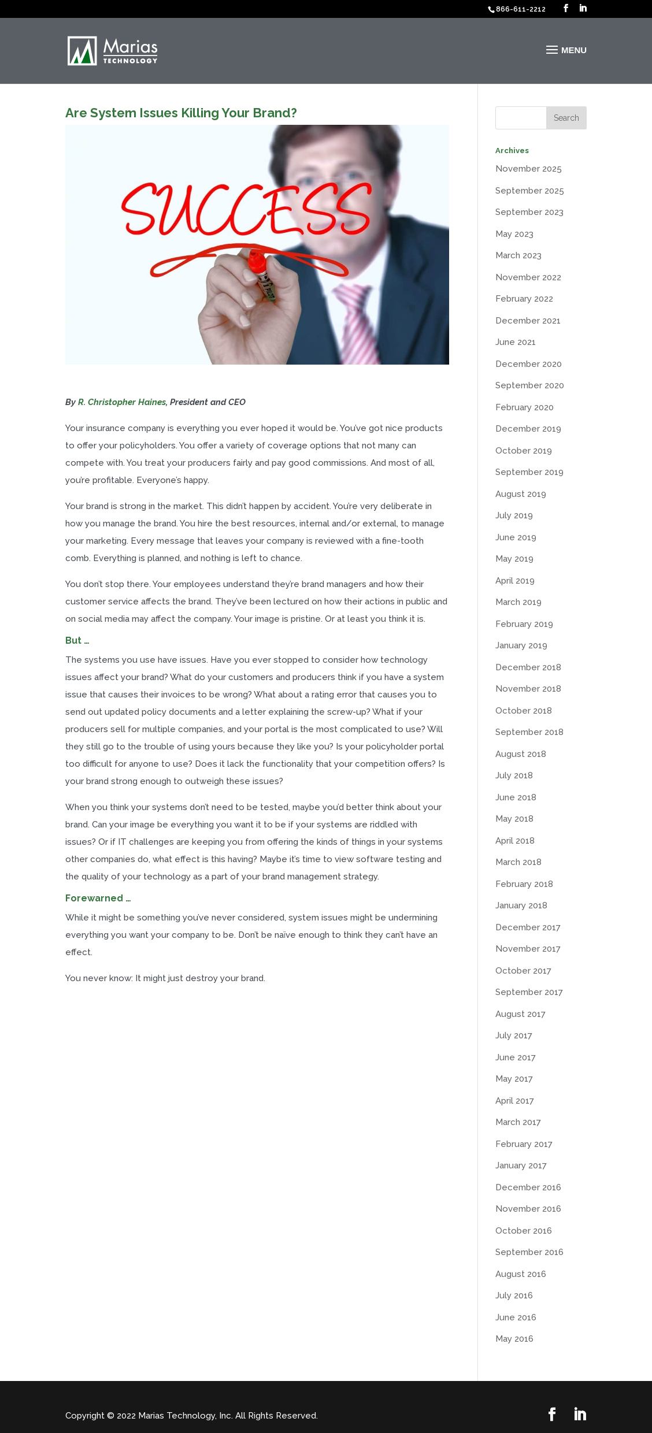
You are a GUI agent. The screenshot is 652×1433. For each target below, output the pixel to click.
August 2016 (520, 1274)
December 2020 (528, 364)
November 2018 (528, 689)
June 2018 (515, 797)
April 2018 (515, 841)
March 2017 (518, 1122)
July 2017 (513, 1035)
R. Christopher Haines (122, 402)
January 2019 (521, 645)
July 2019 (514, 515)
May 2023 (514, 234)
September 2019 (529, 472)
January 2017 (521, 1165)
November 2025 (528, 169)
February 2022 (524, 299)
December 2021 (528, 320)
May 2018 (514, 819)
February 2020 (524, 407)
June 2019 (515, 537)
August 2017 (520, 1014)
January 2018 (521, 905)
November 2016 (528, 1209)
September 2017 (529, 992)
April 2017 (514, 1101)
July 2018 (514, 775)
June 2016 (515, 1317)
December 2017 (528, 927)
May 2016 (514, 1339)
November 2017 (528, 949)
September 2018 (529, 732)
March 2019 (518, 602)
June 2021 (515, 342)
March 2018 (518, 862)
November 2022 (528, 277)
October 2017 (523, 971)
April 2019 (515, 581)
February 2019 (524, 624)
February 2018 (524, 884)
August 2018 (520, 754)
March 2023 (518, 255)
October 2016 (523, 1231)
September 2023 (529, 212)
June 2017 (515, 1057)
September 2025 (529, 190)
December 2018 (528, 667)
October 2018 (523, 711)
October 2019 (523, 451)
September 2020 (529, 385)
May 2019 (514, 559)
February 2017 (524, 1144)
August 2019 (520, 494)
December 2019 (528, 429)
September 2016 (529, 1252)
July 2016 (514, 1295)
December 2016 (528, 1187)
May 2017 (514, 1079)
